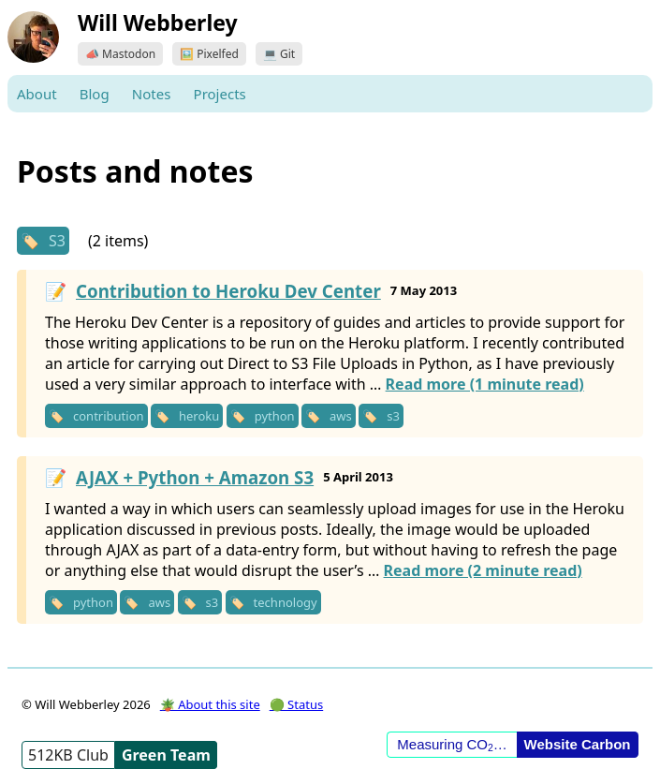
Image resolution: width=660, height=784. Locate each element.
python (275, 415)
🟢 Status (296, 704)
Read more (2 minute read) (483, 570)
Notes (151, 93)
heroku (199, 415)
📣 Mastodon (120, 54)
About (37, 93)
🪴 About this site (210, 704)
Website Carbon (577, 744)
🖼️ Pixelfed (209, 54)
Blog (95, 93)
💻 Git (279, 54)
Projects (220, 93)
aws (341, 415)
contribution (108, 415)
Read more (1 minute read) (485, 384)
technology (285, 602)
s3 (393, 415)
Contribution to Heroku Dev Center (228, 291)
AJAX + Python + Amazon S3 (195, 477)
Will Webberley (158, 22)
